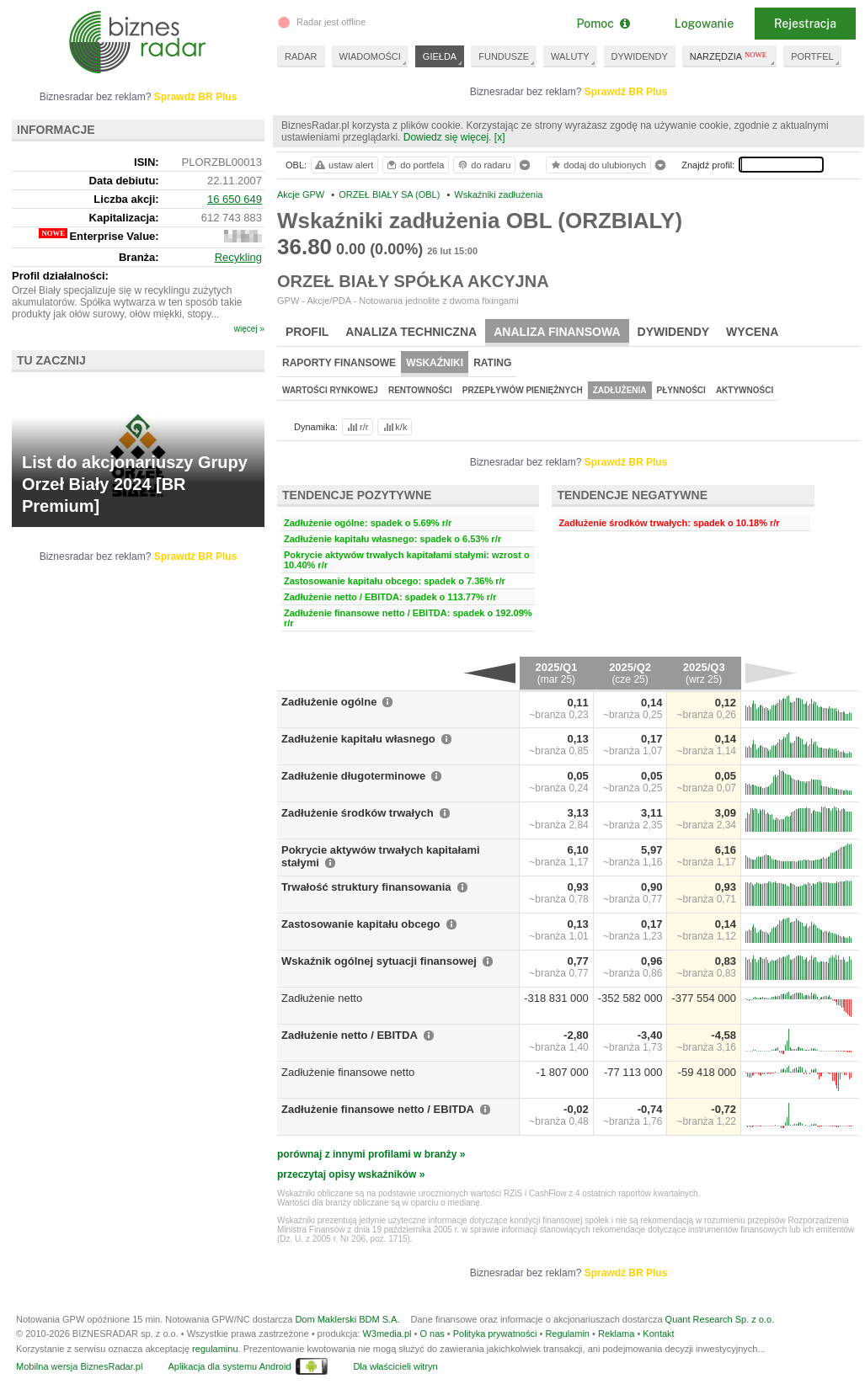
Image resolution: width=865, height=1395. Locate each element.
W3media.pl (386, 1333)
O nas (431, 1333)
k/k (394, 427)
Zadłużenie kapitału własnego (358, 738)
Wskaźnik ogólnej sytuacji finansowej (379, 961)
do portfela (414, 165)
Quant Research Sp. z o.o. (720, 1319)
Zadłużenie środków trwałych (357, 813)
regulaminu (215, 1349)
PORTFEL (812, 56)
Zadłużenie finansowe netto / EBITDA (377, 1109)
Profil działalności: (60, 275)
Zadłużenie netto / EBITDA (349, 1035)
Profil (307, 331)
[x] (499, 137)
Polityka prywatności (495, 1333)
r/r (356, 427)
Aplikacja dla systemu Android (229, 1366)
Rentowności (420, 390)
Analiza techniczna (411, 331)
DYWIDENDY (639, 56)
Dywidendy (674, 331)
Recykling (238, 257)
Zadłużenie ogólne (328, 701)
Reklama (616, 1333)
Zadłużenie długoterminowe (353, 775)
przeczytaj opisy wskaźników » (350, 1174)
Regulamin (567, 1333)
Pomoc (602, 23)
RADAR (301, 56)
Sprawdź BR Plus (626, 92)
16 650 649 (234, 199)
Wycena (752, 331)
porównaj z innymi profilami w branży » (371, 1154)
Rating (492, 363)
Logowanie (704, 23)
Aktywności (744, 390)
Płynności (681, 390)
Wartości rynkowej (330, 390)
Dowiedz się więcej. (447, 137)
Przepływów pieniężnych (522, 390)
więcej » (249, 328)
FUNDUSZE (503, 56)
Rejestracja (805, 23)
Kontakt (658, 1333)
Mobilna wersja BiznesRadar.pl (79, 1366)
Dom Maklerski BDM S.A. (347, 1319)
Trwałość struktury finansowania (366, 887)
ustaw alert (343, 165)
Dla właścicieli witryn (395, 1366)
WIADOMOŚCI (370, 56)
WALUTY (570, 56)
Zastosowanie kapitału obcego (361, 924)
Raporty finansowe (339, 363)
